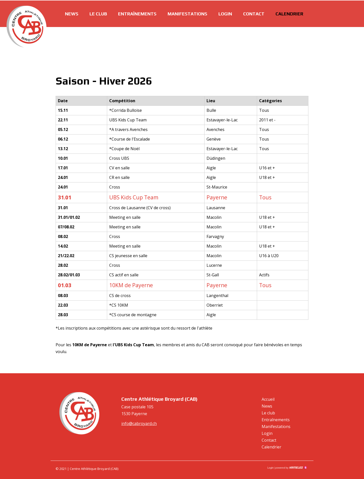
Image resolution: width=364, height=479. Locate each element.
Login (225, 13)
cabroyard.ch (27, 26)
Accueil (268, 399)
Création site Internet (290, 467)
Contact (253, 13)
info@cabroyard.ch (139, 423)
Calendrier (289, 13)
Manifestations (187, 13)
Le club (98, 13)
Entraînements (137, 13)
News (71, 13)
